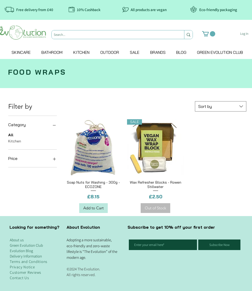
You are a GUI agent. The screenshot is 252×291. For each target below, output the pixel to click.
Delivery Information (26, 256)
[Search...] (113, 34)
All (10, 134)
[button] (208, 34)
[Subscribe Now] (219, 244)
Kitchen (14, 140)
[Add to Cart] (93, 208)
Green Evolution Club (26, 245)
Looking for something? (34, 227)
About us (17, 239)
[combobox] (220, 106)
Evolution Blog (21, 250)
